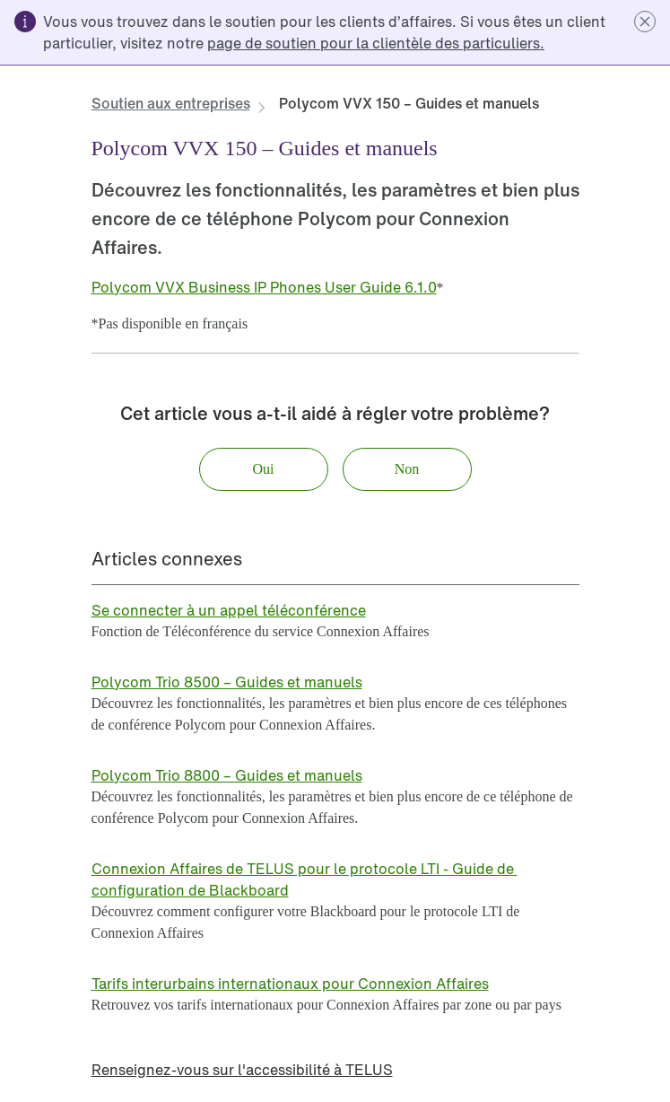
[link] (376, 43)
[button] (645, 21)
